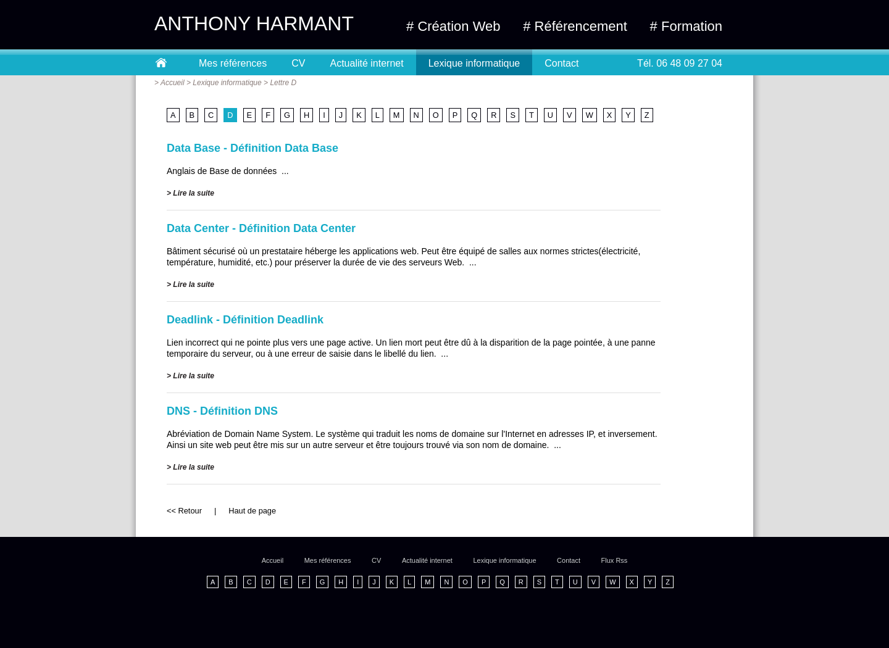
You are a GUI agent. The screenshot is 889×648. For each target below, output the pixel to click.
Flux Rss (614, 560)
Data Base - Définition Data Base (252, 148)
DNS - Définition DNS (222, 411)
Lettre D (283, 82)
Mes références (233, 63)
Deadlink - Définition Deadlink (245, 320)
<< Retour (184, 510)
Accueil (173, 82)
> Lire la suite (190, 193)
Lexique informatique (474, 63)
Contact (561, 63)
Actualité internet (367, 63)
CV (298, 63)
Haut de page (252, 510)
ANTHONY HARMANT (254, 23)
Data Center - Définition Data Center (261, 228)
